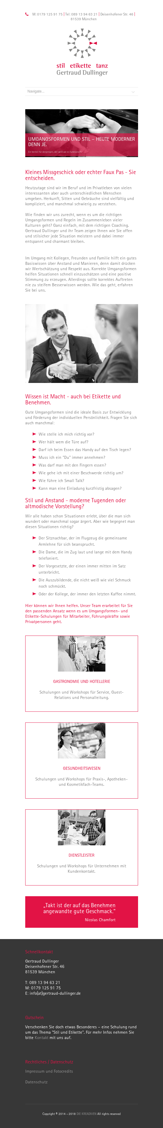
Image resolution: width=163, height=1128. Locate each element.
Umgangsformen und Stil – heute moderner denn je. (81, 141)
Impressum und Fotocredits (49, 1071)
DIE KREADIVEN (87, 1114)
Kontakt (41, 1037)
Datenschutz (36, 1081)
